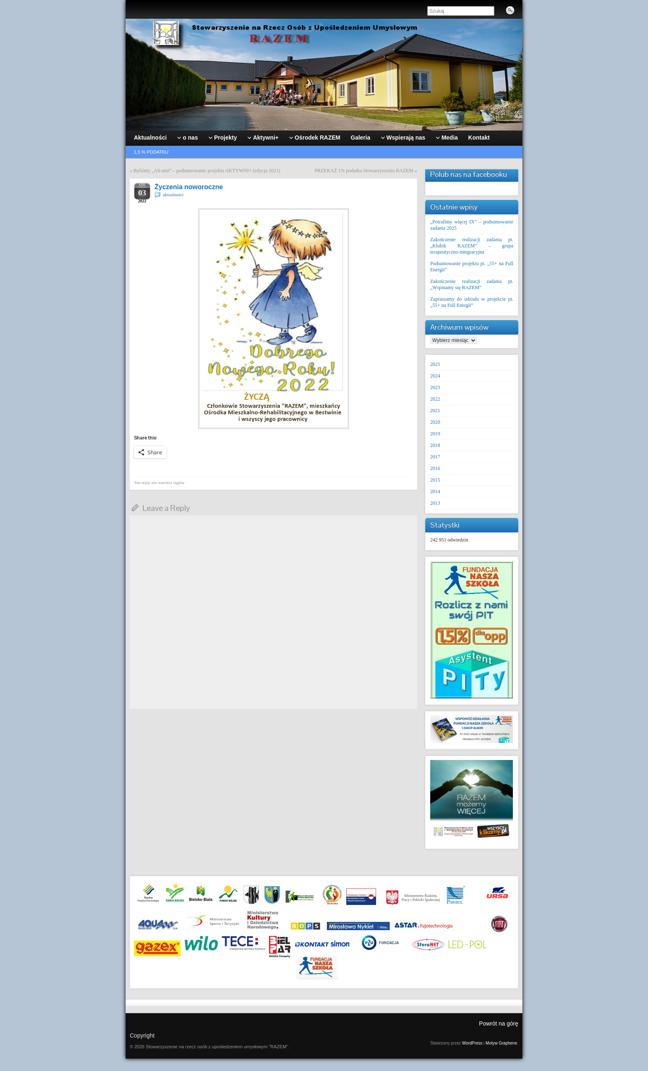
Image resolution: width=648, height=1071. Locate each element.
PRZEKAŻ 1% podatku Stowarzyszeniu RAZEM (363, 170)
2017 (435, 457)
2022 (435, 399)
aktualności (173, 194)
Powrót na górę (498, 1023)
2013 (435, 503)
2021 (435, 410)
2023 (435, 387)
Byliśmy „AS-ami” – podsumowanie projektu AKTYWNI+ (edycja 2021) (206, 170)
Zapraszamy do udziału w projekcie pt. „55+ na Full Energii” (471, 302)
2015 (435, 480)
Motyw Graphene (501, 1043)
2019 (435, 434)
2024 (435, 376)
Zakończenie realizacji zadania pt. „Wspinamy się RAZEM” (471, 284)
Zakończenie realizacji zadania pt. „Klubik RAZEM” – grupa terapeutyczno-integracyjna (471, 246)
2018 (435, 445)
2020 (435, 422)
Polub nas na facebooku (468, 174)
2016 (435, 468)
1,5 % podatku (151, 152)
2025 (435, 364)
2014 (435, 491)
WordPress (472, 1043)
